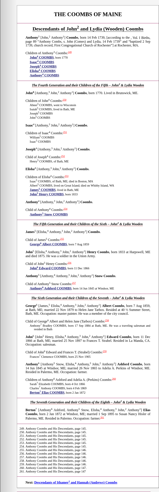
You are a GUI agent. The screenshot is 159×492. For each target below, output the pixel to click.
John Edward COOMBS (48, 268)
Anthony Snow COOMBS (49, 214)
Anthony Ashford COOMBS (50, 288)
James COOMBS (43, 190)
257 (74, 283)
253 (67, 176)
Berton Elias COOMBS (47, 392)
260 (114, 378)
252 (63, 156)
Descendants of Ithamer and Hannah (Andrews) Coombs (75, 482)
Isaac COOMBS (42, 62)
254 (65, 208)
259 (104, 351)
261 (102, 417)
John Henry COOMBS (47, 194)
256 (69, 262)
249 (70, 52)
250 (64, 99)
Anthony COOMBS (44, 75)
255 (62, 238)
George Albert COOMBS (48, 244)
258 (107, 320)
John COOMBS (42, 57)
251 (65, 132)
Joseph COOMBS (43, 66)
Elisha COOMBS (43, 71)
